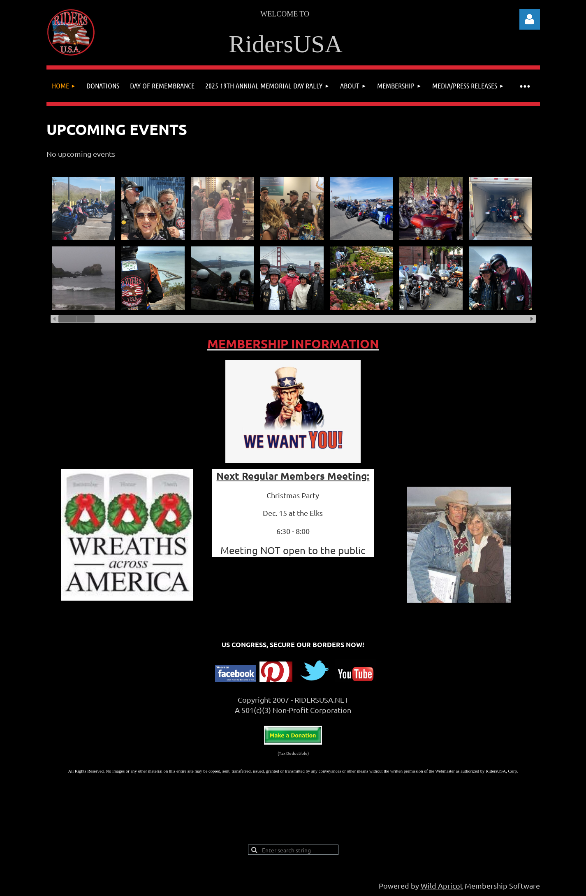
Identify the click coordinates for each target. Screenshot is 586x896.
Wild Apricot (442, 885)
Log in (529, 19)
